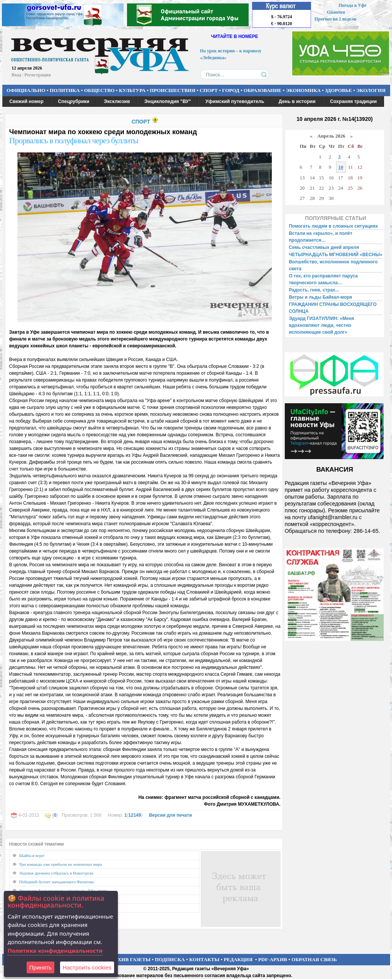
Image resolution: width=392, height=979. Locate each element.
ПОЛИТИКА (65, 90)
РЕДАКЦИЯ (238, 959)
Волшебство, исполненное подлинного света (333, 265)
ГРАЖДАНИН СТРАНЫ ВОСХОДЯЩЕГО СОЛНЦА (333, 308)
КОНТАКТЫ (204, 959)
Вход (16, 75)
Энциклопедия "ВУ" (167, 101)
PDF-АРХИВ (272, 959)
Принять (40, 967)
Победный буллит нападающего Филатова (56, 881)
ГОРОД (230, 90)
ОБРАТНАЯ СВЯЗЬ (314, 959)
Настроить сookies (87, 967)
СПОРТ (209, 90)
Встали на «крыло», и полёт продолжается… (320, 237)
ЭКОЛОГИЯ (371, 90)
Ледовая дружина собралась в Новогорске (56, 873)
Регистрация (37, 75)
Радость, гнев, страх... (314, 290)
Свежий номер (27, 101)
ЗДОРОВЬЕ (338, 90)
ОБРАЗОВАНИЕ (263, 90)
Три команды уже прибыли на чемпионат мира (60, 864)
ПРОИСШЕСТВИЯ (172, 90)
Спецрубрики (73, 101)
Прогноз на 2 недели (335, 19)
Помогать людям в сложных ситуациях (333, 226)
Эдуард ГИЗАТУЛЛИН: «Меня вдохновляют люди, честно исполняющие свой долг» (321, 325)
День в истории (297, 101)
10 (340, 167)
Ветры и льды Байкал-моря (320, 297)
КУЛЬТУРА (132, 90)
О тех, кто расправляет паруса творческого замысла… (323, 279)
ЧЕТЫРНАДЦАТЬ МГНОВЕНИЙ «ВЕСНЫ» (335, 254)
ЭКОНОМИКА (303, 90)
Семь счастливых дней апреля (324, 247)
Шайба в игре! (31, 855)
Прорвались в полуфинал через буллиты (73, 140)
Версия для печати (170, 815)
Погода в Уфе (352, 5)
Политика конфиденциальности (55, 950)
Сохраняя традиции (353, 101)
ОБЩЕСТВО (99, 90)
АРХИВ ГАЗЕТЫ (131, 959)
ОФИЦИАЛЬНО (25, 90)
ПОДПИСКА (170, 959)
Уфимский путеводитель (234, 101)
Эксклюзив (117, 101)
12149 (135, 815)
